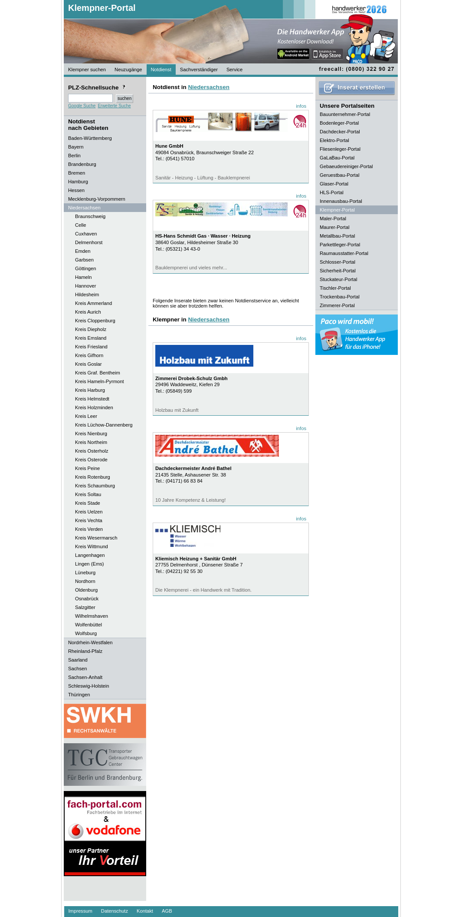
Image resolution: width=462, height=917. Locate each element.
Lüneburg (85, 572)
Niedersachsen (208, 87)
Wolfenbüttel (88, 624)
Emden (82, 251)
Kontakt (145, 911)
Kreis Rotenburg (92, 477)
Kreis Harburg (90, 390)
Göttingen (85, 268)
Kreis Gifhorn (89, 355)
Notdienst (161, 69)
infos (301, 106)
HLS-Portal (332, 192)
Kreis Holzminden (94, 407)
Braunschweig (90, 216)
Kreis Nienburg (91, 433)
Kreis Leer (86, 416)
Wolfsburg (86, 633)
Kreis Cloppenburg (95, 320)
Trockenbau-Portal (340, 296)
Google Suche (81, 105)
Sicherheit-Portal (338, 270)
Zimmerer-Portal (337, 305)
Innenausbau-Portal (341, 201)
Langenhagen (90, 555)
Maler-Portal (333, 218)
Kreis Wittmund (91, 546)
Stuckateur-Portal (338, 279)
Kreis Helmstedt (92, 398)
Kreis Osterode (91, 459)
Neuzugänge (128, 69)
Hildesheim (87, 294)
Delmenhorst (88, 242)
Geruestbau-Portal (339, 175)
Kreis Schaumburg (95, 485)
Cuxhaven (86, 233)
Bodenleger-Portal (339, 123)
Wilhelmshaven (91, 616)
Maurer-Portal (334, 227)
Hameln (83, 277)
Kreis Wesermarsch (96, 537)
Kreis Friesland (91, 346)
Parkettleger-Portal (340, 244)
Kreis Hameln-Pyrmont (99, 381)
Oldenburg (86, 590)
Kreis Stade (87, 503)
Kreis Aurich (88, 311)
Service (234, 69)
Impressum (80, 911)
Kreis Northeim (91, 442)
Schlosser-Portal (337, 262)
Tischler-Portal (335, 288)
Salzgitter (85, 607)
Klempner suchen (87, 69)
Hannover (85, 285)
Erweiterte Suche (114, 105)
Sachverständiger (199, 69)
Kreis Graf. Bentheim (97, 372)
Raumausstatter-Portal (344, 253)
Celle (80, 225)
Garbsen (84, 259)
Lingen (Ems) (89, 563)
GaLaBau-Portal (337, 157)
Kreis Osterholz (91, 451)
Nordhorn (85, 581)
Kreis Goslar (88, 364)
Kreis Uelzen (88, 511)
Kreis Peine (87, 468)
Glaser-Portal (334, 183)
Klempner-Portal (102, 8)
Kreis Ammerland (93, 303)
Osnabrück (86, 598)
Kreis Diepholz (90, 329)
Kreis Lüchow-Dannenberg (103, 424)
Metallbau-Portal (337, 235)
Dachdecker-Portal (340, 131)
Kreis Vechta (88, 520)
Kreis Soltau (88, 494)
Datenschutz (114, 911)
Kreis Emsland (90, 338)
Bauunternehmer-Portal (345, 114)
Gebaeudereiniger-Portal (346, 166)
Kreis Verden (89, 529)
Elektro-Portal (334, 140)
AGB (167, 911)
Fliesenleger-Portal (340, 149)
